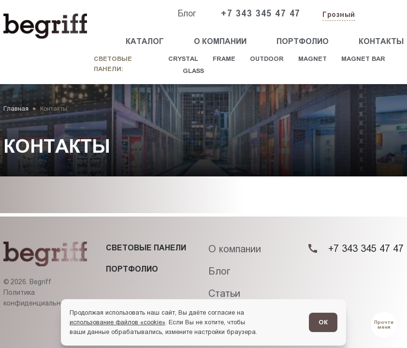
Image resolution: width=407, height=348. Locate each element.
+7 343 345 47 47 (260, 13)
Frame (224, 58)
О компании (220, 41)
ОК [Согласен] (323, 322)
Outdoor (267, 58)
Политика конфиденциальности (39, 298)
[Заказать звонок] (381, 14)
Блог (187, 13)
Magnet (312, 58)
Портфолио (302, 41)
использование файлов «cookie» (117, 322)
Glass (193, 70)
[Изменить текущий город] (337, 15)
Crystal (183, 58)
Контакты (381, 41)
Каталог (145, 41)
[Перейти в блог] (384, 325)
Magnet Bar (363, 58)
